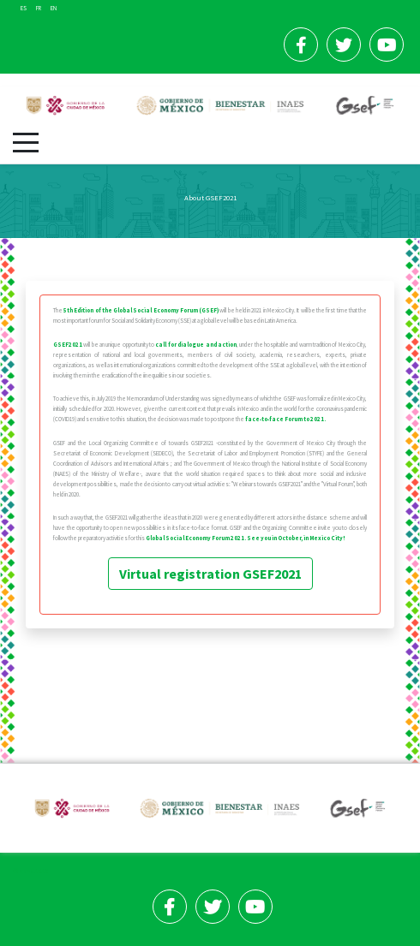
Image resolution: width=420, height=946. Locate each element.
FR (39, 8)
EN (54, 8)
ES (24, 8)
